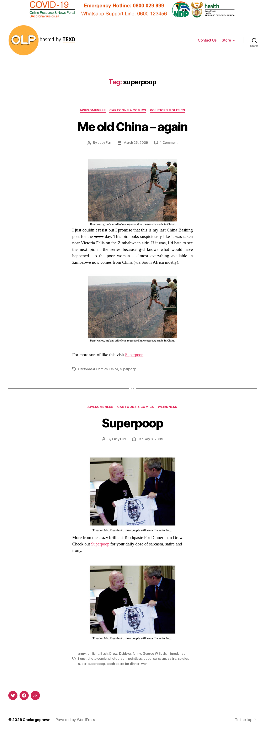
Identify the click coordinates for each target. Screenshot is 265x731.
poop (147, 658)
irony (82, 658)
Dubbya (125, 653)
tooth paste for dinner (123, 663)
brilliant (93, 653)
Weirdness (169, 407)
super (82, 663)
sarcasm (159, 658)
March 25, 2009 (135, 143)
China (113, 369)
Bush (104, 653)
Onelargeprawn (37, 719)
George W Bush (155, 653)
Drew (113, 653)
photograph (117, 658)
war (144, 663)
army (82, 653)
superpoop (128, 369)
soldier (183, 658)
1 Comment (169, 143)
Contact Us (207, 40)
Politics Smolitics (168, 110)
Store (226, 40)
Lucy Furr (105, 143)
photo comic (96, 658)
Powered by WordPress (76, 719)
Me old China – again (132, 126)
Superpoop (134, 355)
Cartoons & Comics (128, 110)
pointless (135, 658)
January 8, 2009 (150, 439)
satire (172, 658)
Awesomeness (92, 110)
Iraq (183, 653)
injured (173, 653)
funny (137, 653)
